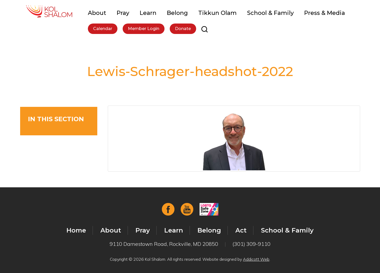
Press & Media (324, 12)
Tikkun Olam (217, 12)
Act (241, 230)
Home (76, 230)
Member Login (143, 28)
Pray (123, 12)
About (97, 12)
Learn (148, 12)
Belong (177, 12)
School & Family (270, 12)
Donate (183, 28)
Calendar (102, 28)
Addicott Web (256, 259)
